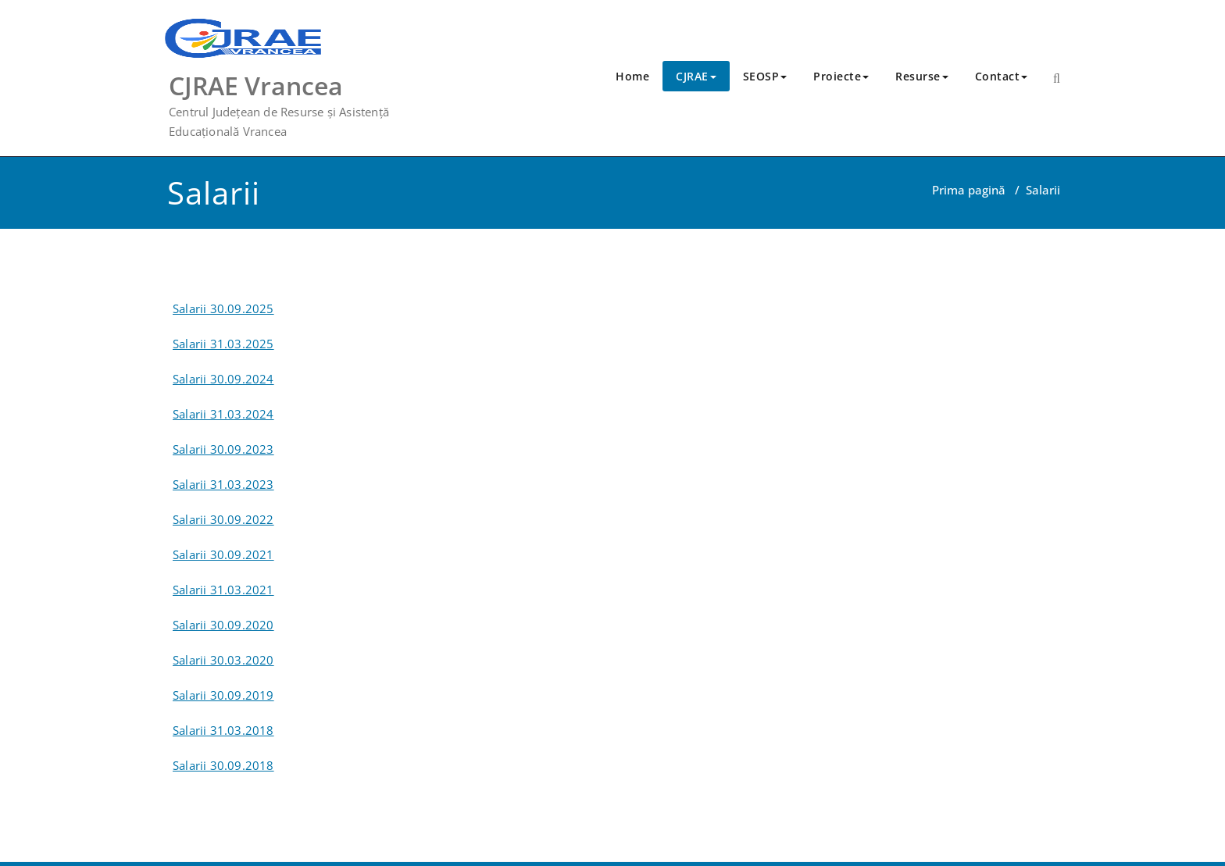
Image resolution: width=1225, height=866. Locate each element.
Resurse (921, 76)
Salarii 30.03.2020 (223, 660)
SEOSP (765, 76)
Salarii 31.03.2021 (223, 589)
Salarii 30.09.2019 (223, 695)
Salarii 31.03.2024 (223, 414)
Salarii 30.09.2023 (223, 449)
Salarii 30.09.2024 (223, 379)
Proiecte (841, 76)
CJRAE (696, 76)
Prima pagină (968, 190)
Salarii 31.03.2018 (223, 730)
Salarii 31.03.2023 (223, 484)
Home (632, 76)
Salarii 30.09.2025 (223, 308)
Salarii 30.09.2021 (223, 554)
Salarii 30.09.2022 (223, 519)
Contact (1001, 76)
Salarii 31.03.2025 (223, 343)
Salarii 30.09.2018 (223, 765)
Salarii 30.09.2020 (223, 625)
